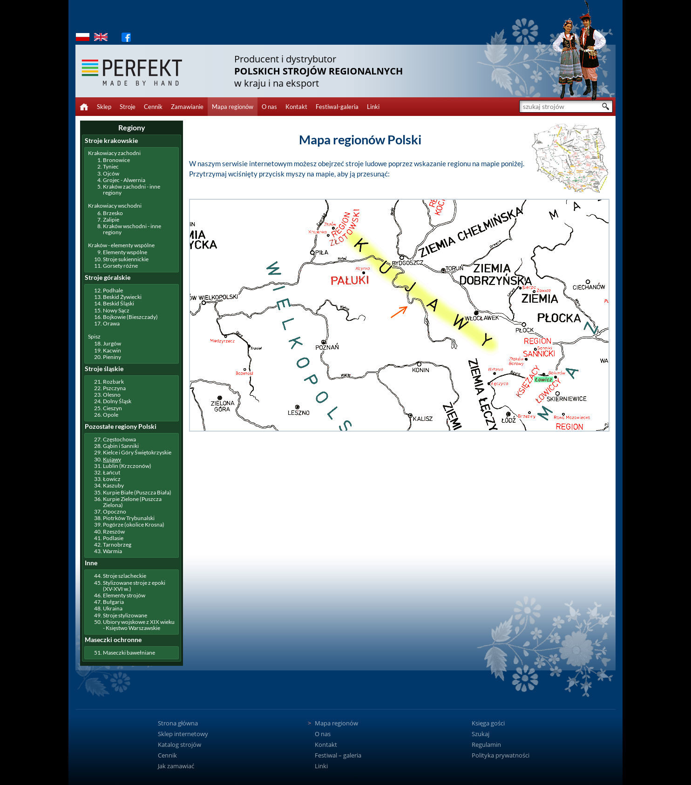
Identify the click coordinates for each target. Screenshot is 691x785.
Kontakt (296, 106)
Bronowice (116, 159)
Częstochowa (119, 439)
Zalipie (111, 219)
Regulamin (486, 744)
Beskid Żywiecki (122, 296)
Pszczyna (114, 388)
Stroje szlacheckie (124, 575)
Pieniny (112, 356)
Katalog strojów (179, 744)
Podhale (113, 290)
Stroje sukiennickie (126, 259)
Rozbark (113, 381)
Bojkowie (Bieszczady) (130, 316)
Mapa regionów (232, 106)
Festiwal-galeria (337, 106)
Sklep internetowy (183, 734)
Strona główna (178, 723)
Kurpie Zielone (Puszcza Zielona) (132, 501)
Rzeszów (114, 531)
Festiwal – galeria (338, 755)
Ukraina (112, 608)
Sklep (104, 106)
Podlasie (113, 538)
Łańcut (111, 472)
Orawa (111, 323)
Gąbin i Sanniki (121, 445)
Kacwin (112, 350)
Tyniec (111, 166)
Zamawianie (187, 106)
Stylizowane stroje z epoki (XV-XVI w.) (134, 585)
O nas (269, 106)
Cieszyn (112, 408)
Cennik (153, 106)
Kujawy (112, 459)
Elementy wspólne (125, 252)
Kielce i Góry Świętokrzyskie (137, 452)
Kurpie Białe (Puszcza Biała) (137, 492)
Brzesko (113, 213)
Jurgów (112, 343)
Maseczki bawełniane (129, 652)
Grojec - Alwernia (124, 179)
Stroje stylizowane (125, 615)
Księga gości (488, 723)
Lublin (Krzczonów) (127, 465)
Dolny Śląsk (117, 401)
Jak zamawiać (176, 766)
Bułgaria (113, 601)
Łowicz (112, 478)
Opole (110, 414)
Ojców (111, 173)
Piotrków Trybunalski (129, 517)
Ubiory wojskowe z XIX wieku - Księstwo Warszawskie (139, 624)
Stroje (127, 106)
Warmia (112, 551)
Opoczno (114, 511)
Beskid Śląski (118, 303)
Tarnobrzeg (117, 544)
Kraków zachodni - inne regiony (131, 189)
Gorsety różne (120, 265)
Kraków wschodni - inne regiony (132, 229)
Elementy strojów (124, 595)
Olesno (112, 394)
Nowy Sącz (116, 310)
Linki (373, 106)
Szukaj (480, 734)
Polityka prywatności (500, 755)
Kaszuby (113, 485)
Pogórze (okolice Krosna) (133, 524)
